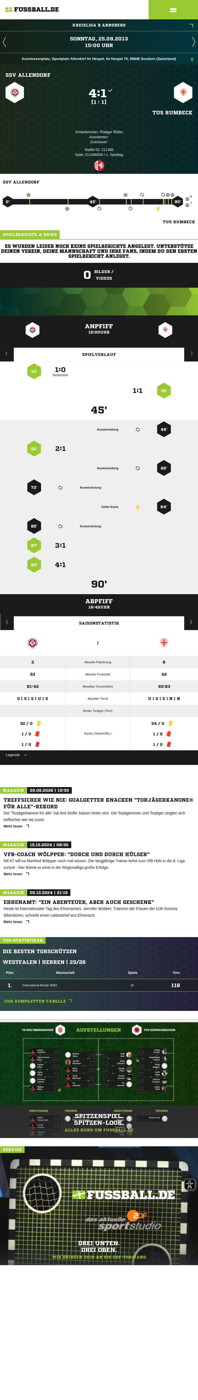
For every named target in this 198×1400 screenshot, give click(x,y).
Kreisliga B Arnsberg (132, 25)
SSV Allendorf (28, 74)
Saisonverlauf (191, 622)
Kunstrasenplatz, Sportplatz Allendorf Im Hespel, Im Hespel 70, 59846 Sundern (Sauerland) (107, 59)
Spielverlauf (99, 354)
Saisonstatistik (99, 623)
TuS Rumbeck (172, 112)
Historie (7, 622)
